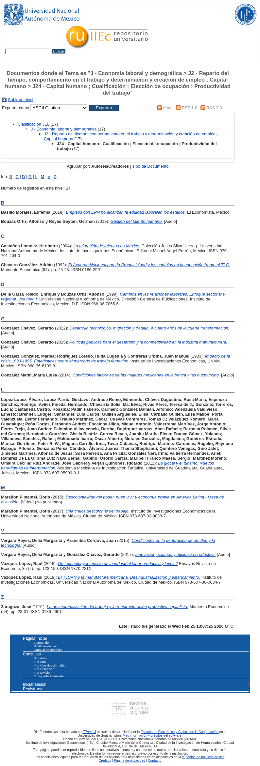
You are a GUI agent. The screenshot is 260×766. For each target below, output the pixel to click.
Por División (42, 672)
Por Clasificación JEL (49, 665)
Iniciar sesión (34, 684)
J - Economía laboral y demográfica (63, 129)
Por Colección (44, 669)
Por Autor (41, 658)
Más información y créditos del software (152, 735)
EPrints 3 (89, 732)
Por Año (40, 662)
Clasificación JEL (33, 124)
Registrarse (33, 689)
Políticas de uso (45, 646)
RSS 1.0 (189, 107)
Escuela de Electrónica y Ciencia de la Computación (180, 732)
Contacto (154, 760)
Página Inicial (35, 638)
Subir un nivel (20, 99)
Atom (168, 107)
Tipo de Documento (150, 166)
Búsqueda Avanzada (49, 676)
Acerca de (41, 642)
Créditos (105, 760)
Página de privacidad (129, 760)
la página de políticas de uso (203, 757)
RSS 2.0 (214, 107)
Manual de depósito (48, 649)
